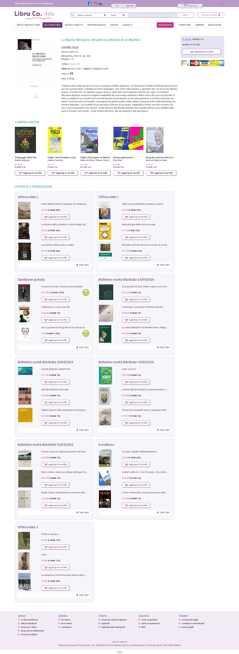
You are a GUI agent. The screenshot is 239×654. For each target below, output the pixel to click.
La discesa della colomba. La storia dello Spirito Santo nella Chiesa (74, 224)
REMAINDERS (165, 25)
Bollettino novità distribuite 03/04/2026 (45, 444)
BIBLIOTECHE (214, 25)
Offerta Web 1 (108, 197)
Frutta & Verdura (49, 534)
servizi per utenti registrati (113, 620)
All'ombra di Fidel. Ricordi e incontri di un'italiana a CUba (150, 245)
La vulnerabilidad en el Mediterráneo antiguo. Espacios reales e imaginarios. (160, 327)
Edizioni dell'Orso (70, 52)
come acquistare (149, 620)
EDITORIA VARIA (52, 25)
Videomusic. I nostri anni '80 (55, 307)
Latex (44, 554)
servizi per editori (29, 634)
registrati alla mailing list (113, 627)
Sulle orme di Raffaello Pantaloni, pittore (142, 204)
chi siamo (65, 620)
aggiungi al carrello (30, 173)
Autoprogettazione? (123, 157)
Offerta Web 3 (28, 527)
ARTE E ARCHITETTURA (28, 25)
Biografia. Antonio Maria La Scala (162, 157)
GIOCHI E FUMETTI (74, 25)
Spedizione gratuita (31, 279)
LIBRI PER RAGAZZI (96, 25)
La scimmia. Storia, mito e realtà (57, 245)
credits (119, 652)
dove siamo (66, 623)
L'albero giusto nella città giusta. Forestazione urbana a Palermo (73, 410)
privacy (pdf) (187, 627)
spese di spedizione (150, 623)
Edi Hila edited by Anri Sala (55, 389)
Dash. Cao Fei (129, 369)
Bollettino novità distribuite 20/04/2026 (45, 362)
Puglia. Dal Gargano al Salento (95, 157)
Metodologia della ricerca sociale (138, 224)
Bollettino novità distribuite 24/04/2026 (126, 279)
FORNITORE (185, 25)
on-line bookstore (29, 620)
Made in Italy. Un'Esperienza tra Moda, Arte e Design (67, 492)
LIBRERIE (199, 25)
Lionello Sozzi (70, 47)
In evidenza (106, 444)
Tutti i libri (84, 265)
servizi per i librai (29, 627)
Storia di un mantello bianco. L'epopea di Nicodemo (148, 410)
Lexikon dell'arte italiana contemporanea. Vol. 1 (146, 389)
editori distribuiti (29, 623)
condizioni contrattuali (193, 623)
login (117, 6)
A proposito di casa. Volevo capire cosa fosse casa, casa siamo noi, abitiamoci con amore (167, 286)
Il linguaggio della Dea (25, 157)
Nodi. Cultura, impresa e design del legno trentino (66, 472)
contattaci (66, 627)
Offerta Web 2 (28, 197)
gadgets (127, 25)
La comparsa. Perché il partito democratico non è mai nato (70, 575)
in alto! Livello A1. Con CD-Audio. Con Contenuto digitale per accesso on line (160, 472)
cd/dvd (114, 25)
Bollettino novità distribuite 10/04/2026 (126, 362)
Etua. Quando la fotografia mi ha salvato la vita (65, 327)
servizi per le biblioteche (32, 631)
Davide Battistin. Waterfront (55, 369)
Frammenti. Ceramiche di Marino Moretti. (142, 307)
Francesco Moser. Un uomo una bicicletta (62, 286)
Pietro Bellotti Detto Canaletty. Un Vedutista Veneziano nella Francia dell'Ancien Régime (85, 204)
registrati (129, 6)
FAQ (143, 627)
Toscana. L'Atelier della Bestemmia (139, 451)
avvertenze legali (190, 620)
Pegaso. (73, 64)
